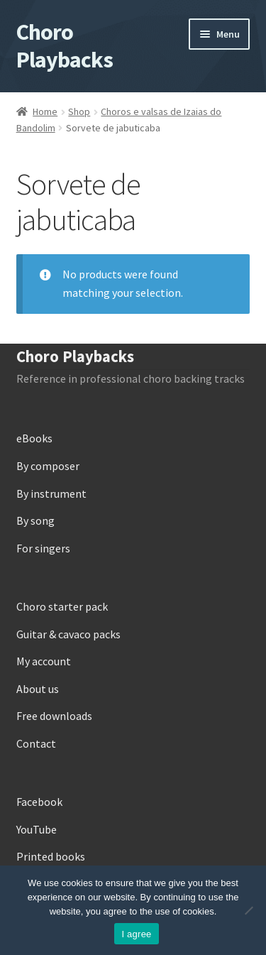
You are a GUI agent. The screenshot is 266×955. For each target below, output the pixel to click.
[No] (248, 910)
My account (43, 661)
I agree (136, 934)
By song (35, 520)
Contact (36, 743)
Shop (79, 111)
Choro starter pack (62, 606)
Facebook (39, 802)
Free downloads (54, 716)
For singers (43, 548)
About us (37, 689)
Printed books (50, 856)
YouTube (36, 829)
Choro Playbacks (64, 46)
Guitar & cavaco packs (68, 634)
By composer (47, 466)
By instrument (51, 493)
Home (45, 111)
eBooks (34, 438)
